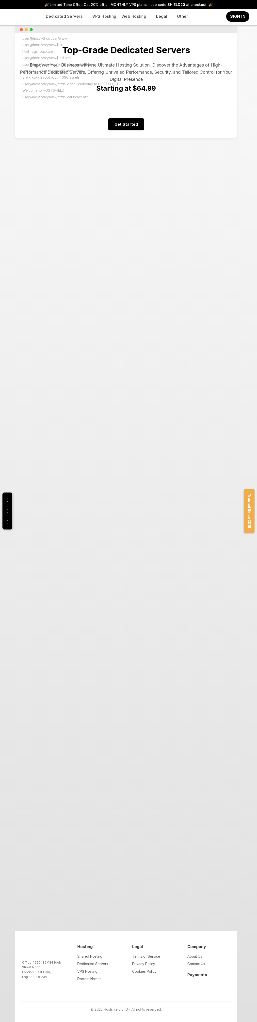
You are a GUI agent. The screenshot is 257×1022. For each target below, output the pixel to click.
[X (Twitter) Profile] (7, 500)
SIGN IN (238, 16)
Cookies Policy (144, 971)
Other (182, 16)
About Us (194, 956)
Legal (161, 16)
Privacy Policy (143, 964)
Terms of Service (146, 956)
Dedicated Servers (64, 16)
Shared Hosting (89, 956)
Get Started (126, 124)
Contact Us (196, 964)
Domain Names (89, 979)
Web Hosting (133, 16)
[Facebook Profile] (7, 511)
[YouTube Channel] (7, 522)
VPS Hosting (104, 16)
